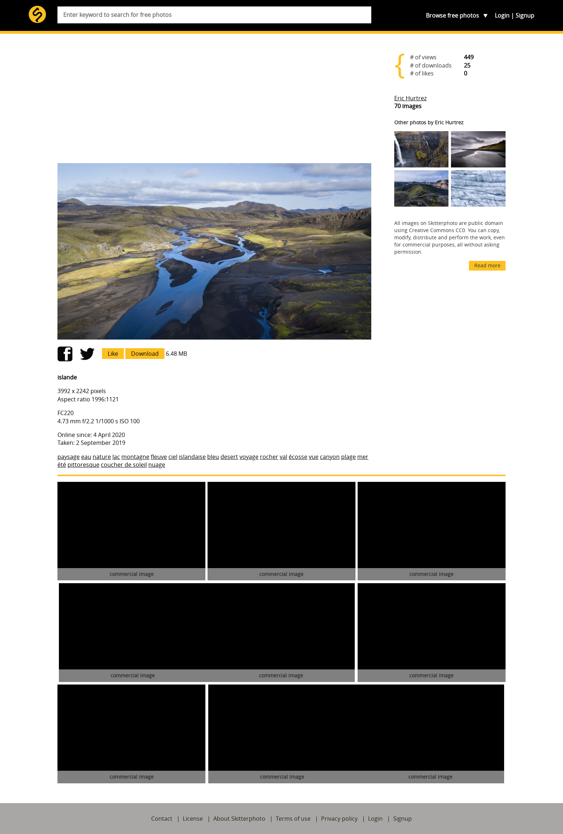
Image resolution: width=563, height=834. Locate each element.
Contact (161, 819)
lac (116, 457)
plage (348, 457)
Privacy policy (339, 819)
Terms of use (293, 819)
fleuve (159, 457)
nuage (156, 465)
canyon (330, 457)
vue (313, 457)
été (61, 465)
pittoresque (83, 465)
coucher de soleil (124, 465)
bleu (213, 457)
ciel (172, 457)
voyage (249, 457)
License (193, 819)
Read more (487, 265)
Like (113, 354)
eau (86, 457)
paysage (68, 457)
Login (502, 15)
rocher (269, 457)
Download (145, 354)
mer (362, 457)
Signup (525, 15)
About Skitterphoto (239, 819)
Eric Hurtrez (410, 98)
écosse (298, 457)
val (283, 457)
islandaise (192, 457)
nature (102, 457)
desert (229, 457)
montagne (135, 457)
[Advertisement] (214, 101)
